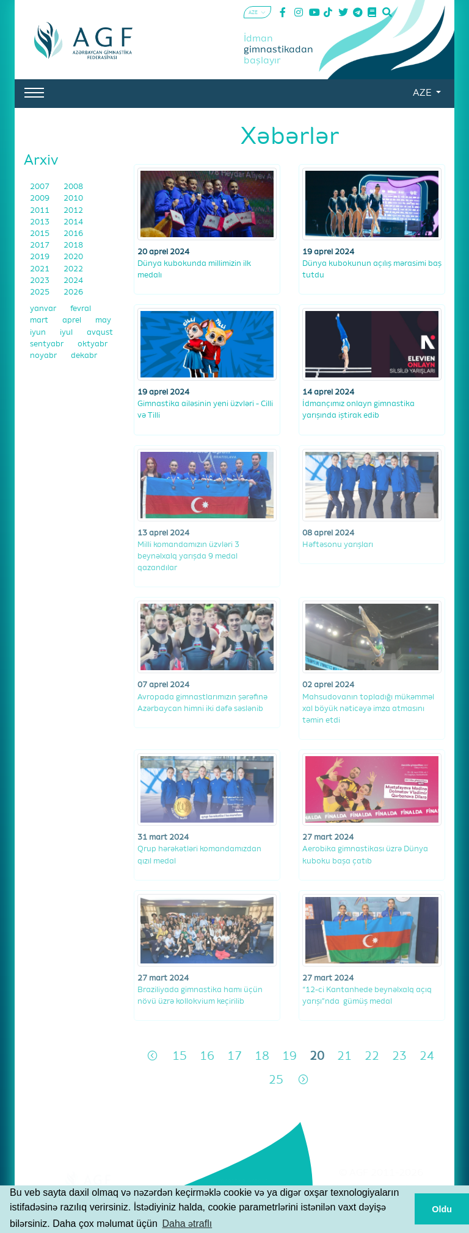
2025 (40, 292)
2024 (73, 281)
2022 (73, 269)
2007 (40, 187)
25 (276, 1080)
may (103, 320)
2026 (73, 292)
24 (427, 1056)
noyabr (44, 356)
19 (289, 1056)
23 (399, 1056)
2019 (40, 257)
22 (372, 1056)
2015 (40, 234)
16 (207, 1056)
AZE (423, 93)
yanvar (44, 309)
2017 (40, 245)
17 (234, 1056)
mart (40, 320)
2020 (73, 257)
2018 (73, 245)
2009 (40, 198)
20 (317, 1056)
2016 (73, 234)
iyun (39, 333)
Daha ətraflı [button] (187, 1223)
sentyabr (47, 344)
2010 (73, 198)
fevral (80, 309)
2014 (73, 222)
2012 (73, 211)
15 (179, 1056)
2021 (40, 269)
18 (262, 1056)
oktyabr (92, 344)
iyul (67, 333)
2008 (73, 187)
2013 (40, 222)
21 (344, 1056)
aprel (72, 320)
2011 (40, 211)
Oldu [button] (442, 1209)
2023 (40, 281)
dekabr (84, 356)
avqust (100, 333)
